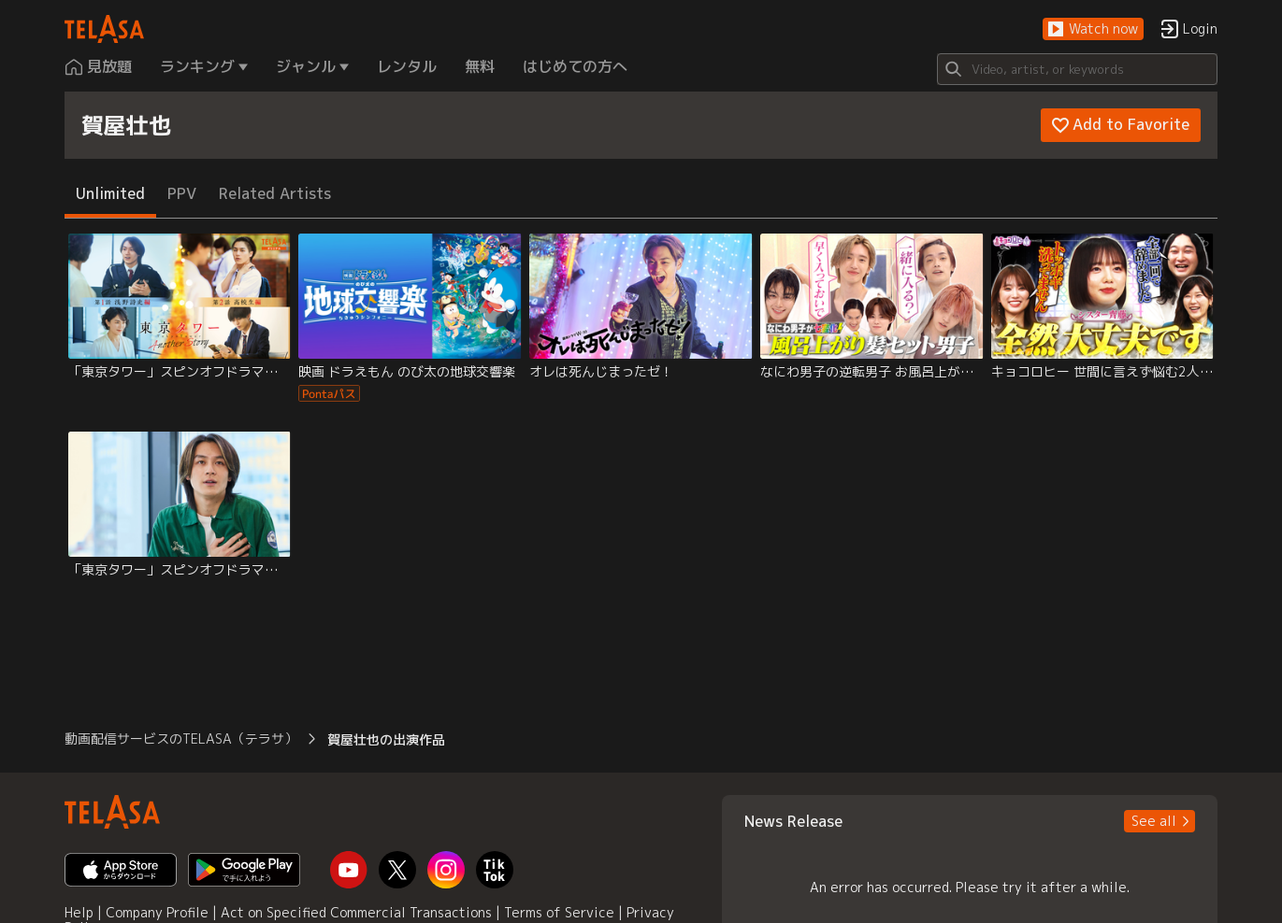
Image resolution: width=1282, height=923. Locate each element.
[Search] (1077, 69)
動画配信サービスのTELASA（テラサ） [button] (181, 738)
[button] (1093, 29)
